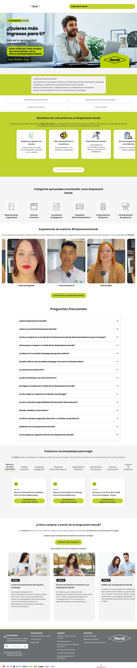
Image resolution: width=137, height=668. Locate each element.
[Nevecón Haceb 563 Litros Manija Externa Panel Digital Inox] (68, 488)
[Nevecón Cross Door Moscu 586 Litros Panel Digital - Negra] (107, 488)
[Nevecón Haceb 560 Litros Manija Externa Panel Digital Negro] (29, 488)
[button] (68, 169)
